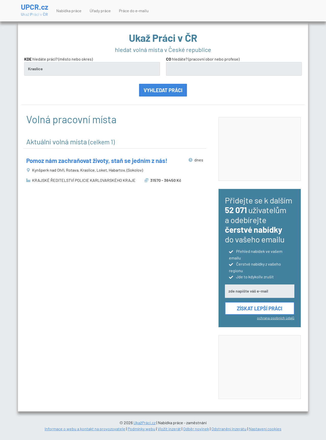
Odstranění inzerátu (229, 428)
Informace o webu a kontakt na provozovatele (85, 428)
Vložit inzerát (169, 428)
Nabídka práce (69, 10)
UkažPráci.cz (144, 422)
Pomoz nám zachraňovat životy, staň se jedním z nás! (96, 160)
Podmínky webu (141, 428)
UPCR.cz (34, 10)
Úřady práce (100, 10)
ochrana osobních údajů (275, 318)
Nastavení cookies (265, 428)
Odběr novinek (196, 428)
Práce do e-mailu (134, 10)
